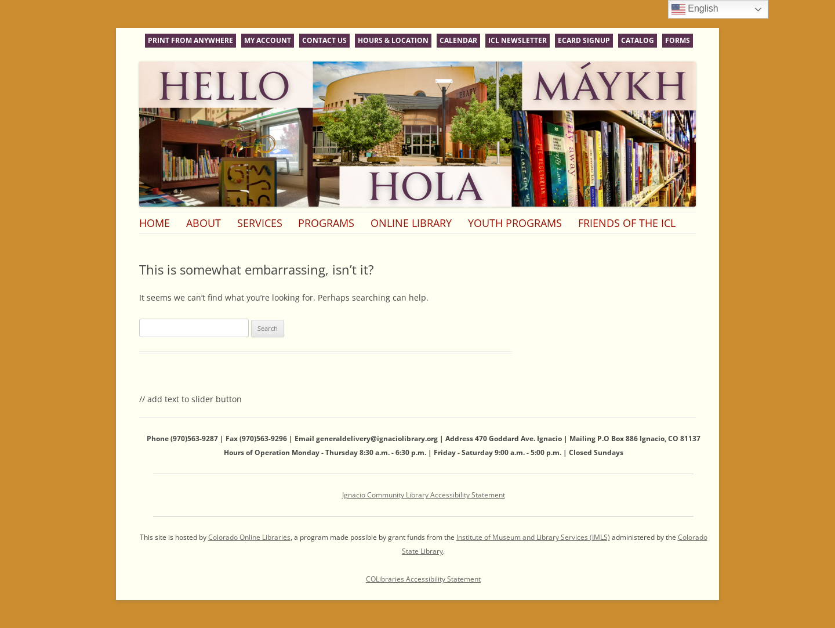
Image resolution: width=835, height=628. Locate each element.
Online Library (411, 223)
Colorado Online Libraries (249, 537)
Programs (326, 223)
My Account (267, 40)
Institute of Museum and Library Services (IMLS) (533, 537)
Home (154, 223)
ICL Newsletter (517, 40)
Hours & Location (393, 40)
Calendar (458, 40)
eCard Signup (584, 40)
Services (259, 223)
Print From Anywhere (190, 40)
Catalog (637, 40)
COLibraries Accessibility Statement (423, 579)
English (694, 9)
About (203, 223)
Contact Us (324, 40)
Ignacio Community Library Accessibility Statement (423, 495)
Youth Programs (515, 223)
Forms (677, 40)
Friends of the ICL (627, 223)
